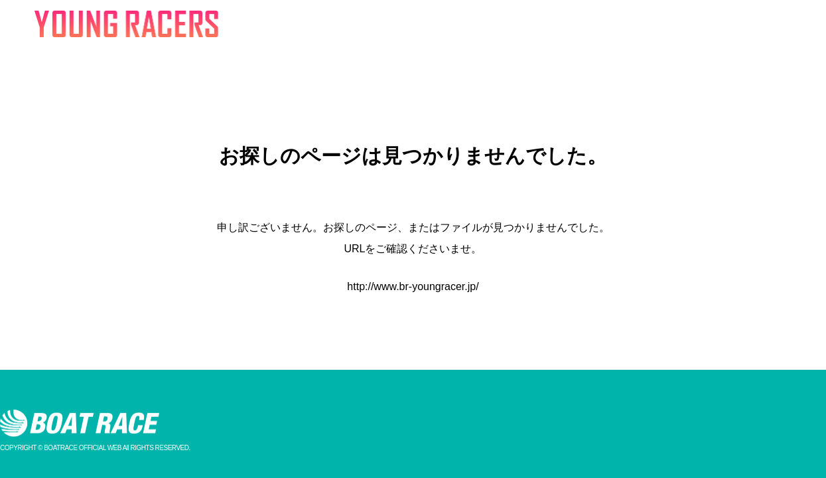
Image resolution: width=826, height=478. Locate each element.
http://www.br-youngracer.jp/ (412, 286)
